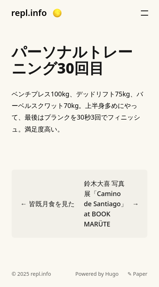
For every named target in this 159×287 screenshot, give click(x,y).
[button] (57, 13)
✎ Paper (137, 273)
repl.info (29, 12)
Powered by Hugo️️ (97, 273)
